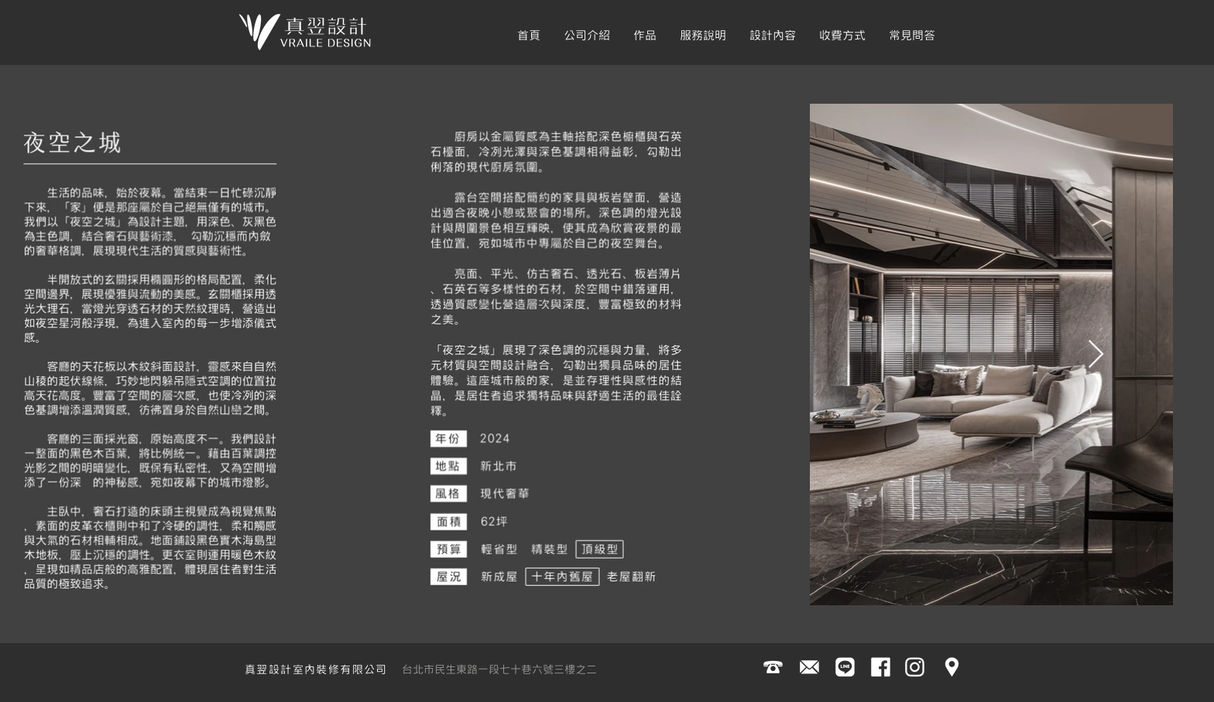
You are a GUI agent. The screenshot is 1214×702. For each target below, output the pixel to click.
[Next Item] (1096, 355)
